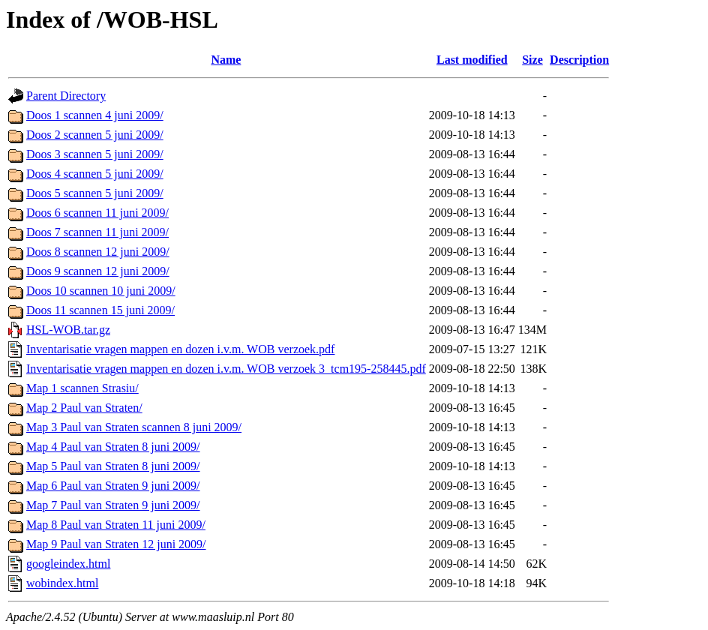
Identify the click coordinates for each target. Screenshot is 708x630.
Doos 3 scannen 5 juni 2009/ (95, 154)
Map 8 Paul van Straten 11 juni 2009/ (116, 524)
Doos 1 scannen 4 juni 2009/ (95, 115)
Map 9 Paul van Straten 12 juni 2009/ (116, 544)
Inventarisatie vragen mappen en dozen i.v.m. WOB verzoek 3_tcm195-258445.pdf (226, 368)
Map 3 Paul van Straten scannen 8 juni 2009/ (134, 427)
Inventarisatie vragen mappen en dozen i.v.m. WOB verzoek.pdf (180, 349)
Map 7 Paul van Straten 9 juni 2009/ (113, 505)
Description (579, 59)
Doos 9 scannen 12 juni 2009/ (98, 271)
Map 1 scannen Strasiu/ (82, 388)
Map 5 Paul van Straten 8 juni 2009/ (113, 466)
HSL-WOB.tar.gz (68, 329)
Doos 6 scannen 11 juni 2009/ (97, 212)
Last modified (472, 59)
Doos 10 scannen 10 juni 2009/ (101, 290)
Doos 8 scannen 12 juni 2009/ (98, 251)
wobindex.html (62, 583)
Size (532, 59)
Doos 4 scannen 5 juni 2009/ (95, 173)
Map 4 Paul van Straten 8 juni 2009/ (113, 446)
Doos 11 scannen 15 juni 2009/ (100, 310)
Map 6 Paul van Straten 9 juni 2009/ (113, 485)
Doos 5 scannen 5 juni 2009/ (95, 193)
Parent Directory (66, 95)
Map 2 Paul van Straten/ (84, 407)
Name (226, 59)
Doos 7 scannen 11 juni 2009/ (97, 232)
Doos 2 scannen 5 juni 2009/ (95, 134)
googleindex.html (68, 563)
